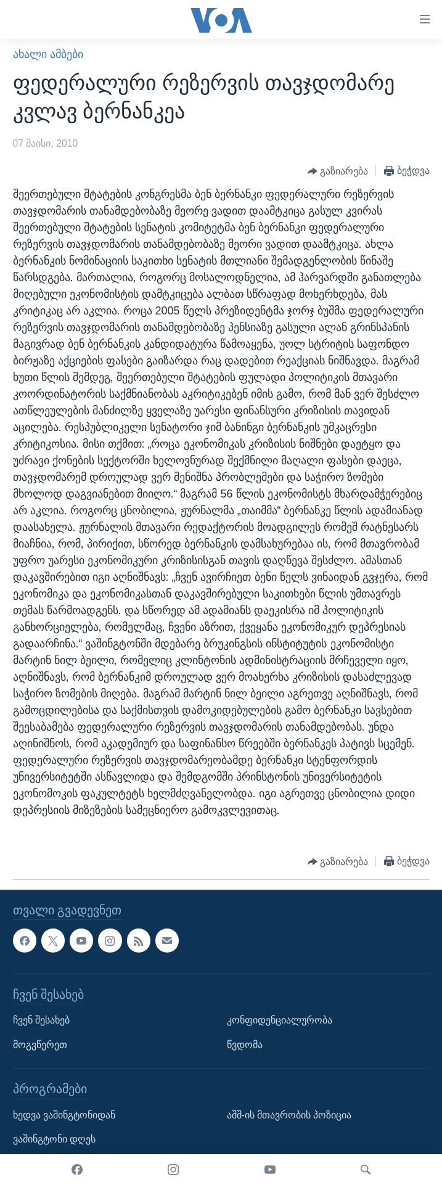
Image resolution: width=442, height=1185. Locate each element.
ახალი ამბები (48, 54)
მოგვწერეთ (40, 1044)
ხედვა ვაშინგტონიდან (64, 1115)
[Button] (338, 171)
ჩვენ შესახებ (41, 1020)
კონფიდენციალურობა (279, 1020)
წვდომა (245, 1044)
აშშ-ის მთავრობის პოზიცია (289, 1115)
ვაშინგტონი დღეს (54, 1139)
